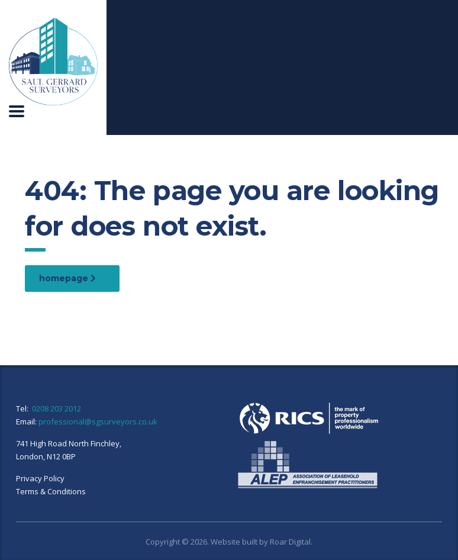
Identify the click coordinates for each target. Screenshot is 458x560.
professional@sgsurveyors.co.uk (97, 421)
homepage (67, 278)
